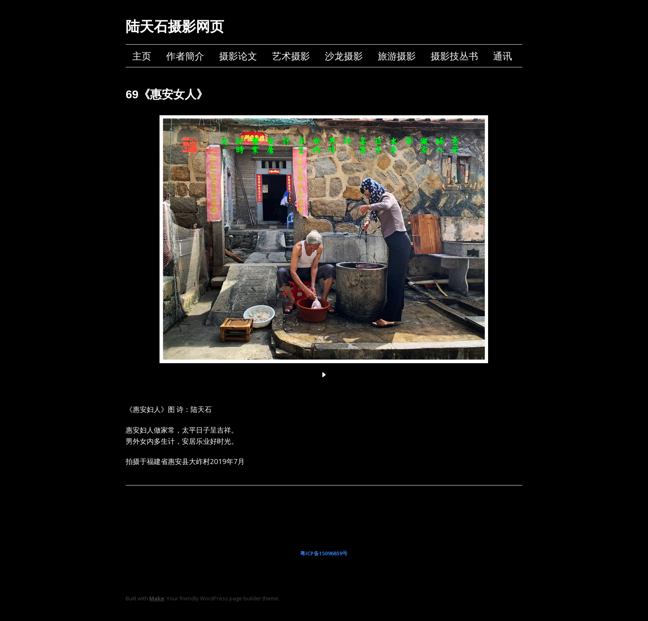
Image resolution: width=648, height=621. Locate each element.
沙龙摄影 (344, 55)
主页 (141, 55)
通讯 (502, 55)
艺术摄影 (291, 55)
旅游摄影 (397, 55)
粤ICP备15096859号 (324, 553)
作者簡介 (185, 55)
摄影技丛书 (454, 55)
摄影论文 (238, 55)
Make (156, 598)
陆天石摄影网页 (175, 26)
